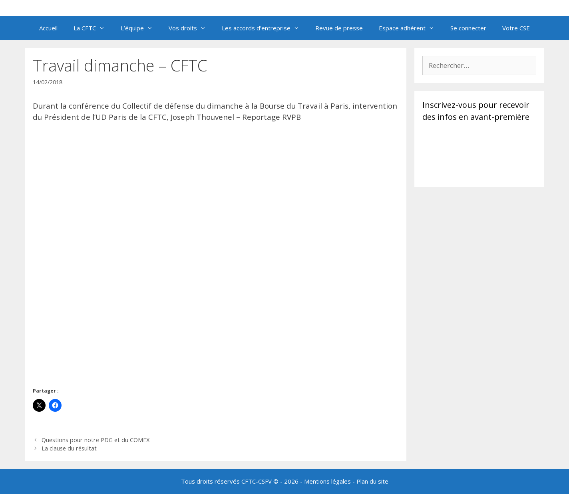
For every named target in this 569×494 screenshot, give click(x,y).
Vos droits (191, 28)
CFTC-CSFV (256, 481)
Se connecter (468, 28)
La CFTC (93, 28)
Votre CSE (516, 28)
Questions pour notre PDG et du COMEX (95, 440)
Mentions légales (327, 481)
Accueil (48, 28)
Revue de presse (339, 28)
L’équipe (141, 28)
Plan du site (372, 481)
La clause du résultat (69, 448)
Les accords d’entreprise (264, 28)
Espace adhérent (410, 28)
